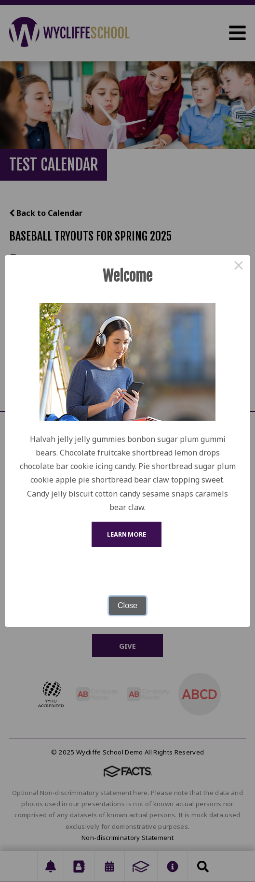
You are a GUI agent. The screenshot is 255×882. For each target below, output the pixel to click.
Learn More (126, 534)
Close (127, 605)
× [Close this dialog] (238, 266)
